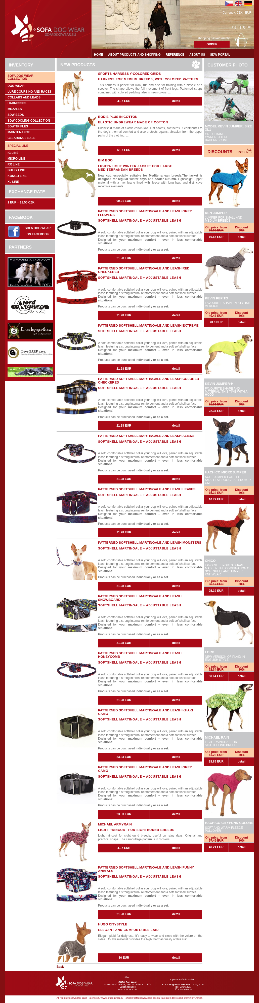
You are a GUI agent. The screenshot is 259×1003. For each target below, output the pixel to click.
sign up (246, 27)
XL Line (13, 182)
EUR (248, 12)
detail (241, 237)
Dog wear (16, 86)
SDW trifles (18, 126)
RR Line (14, 164)
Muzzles (15, 109)
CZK (240, 12)
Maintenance (19, 132)
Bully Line (16, 170)
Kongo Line (17, 176)
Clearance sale (21, 138)
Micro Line (16, 158)
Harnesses (17, 103)
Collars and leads (24, 97)
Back (60, 967)
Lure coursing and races (30, 91)
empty (225, 38)
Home (98, 54)
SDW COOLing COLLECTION (29, 120)
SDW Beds (16, 115)
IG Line (13, 153)
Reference (175, 54)
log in (235, 27)
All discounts (244, 151)
